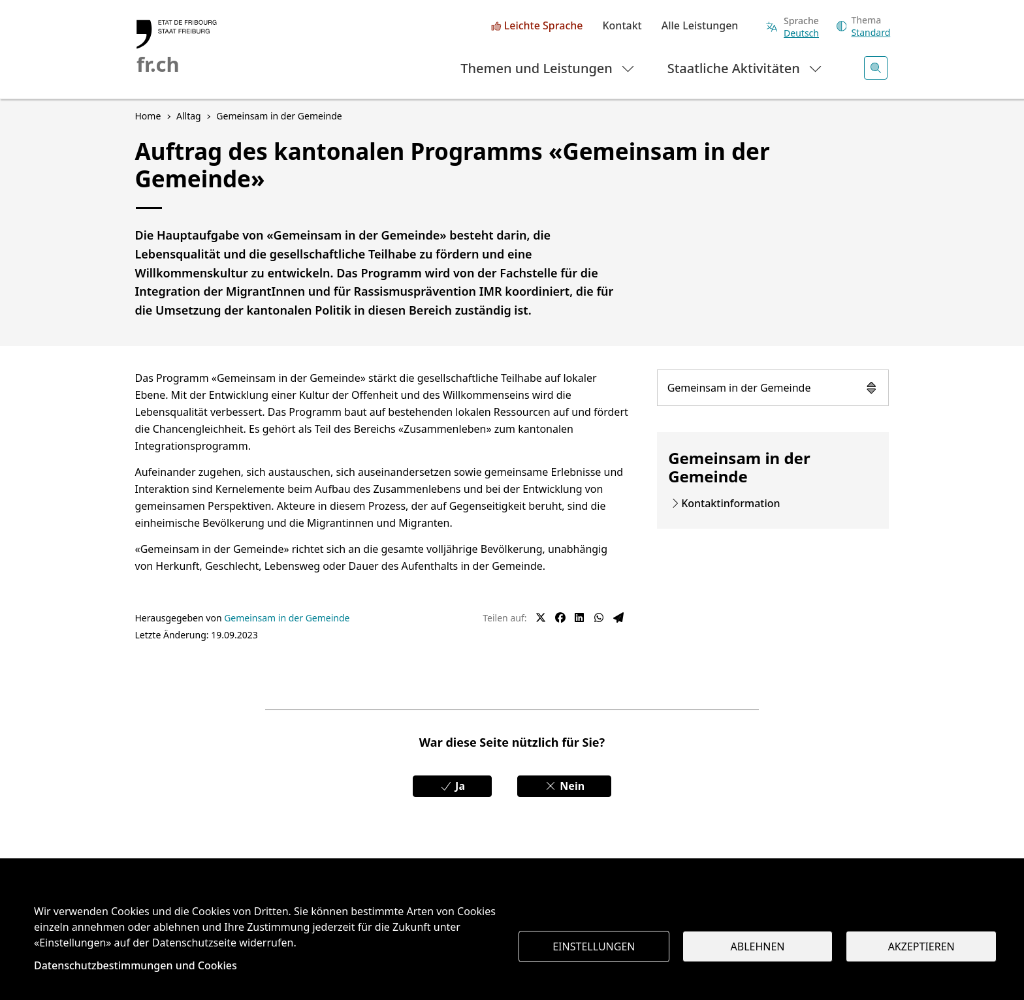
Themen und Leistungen (548, 67)
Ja (452, 786)
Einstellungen (593, 946)
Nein (564, 786)
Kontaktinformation (730, 503)
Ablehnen (758, 946)
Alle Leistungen (700, 26)
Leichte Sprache (543, 26)
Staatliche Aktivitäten (745, 67)
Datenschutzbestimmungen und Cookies (135, 965)
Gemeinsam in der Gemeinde (773, 388)
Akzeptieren (921, 946)
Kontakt (621, 26)
